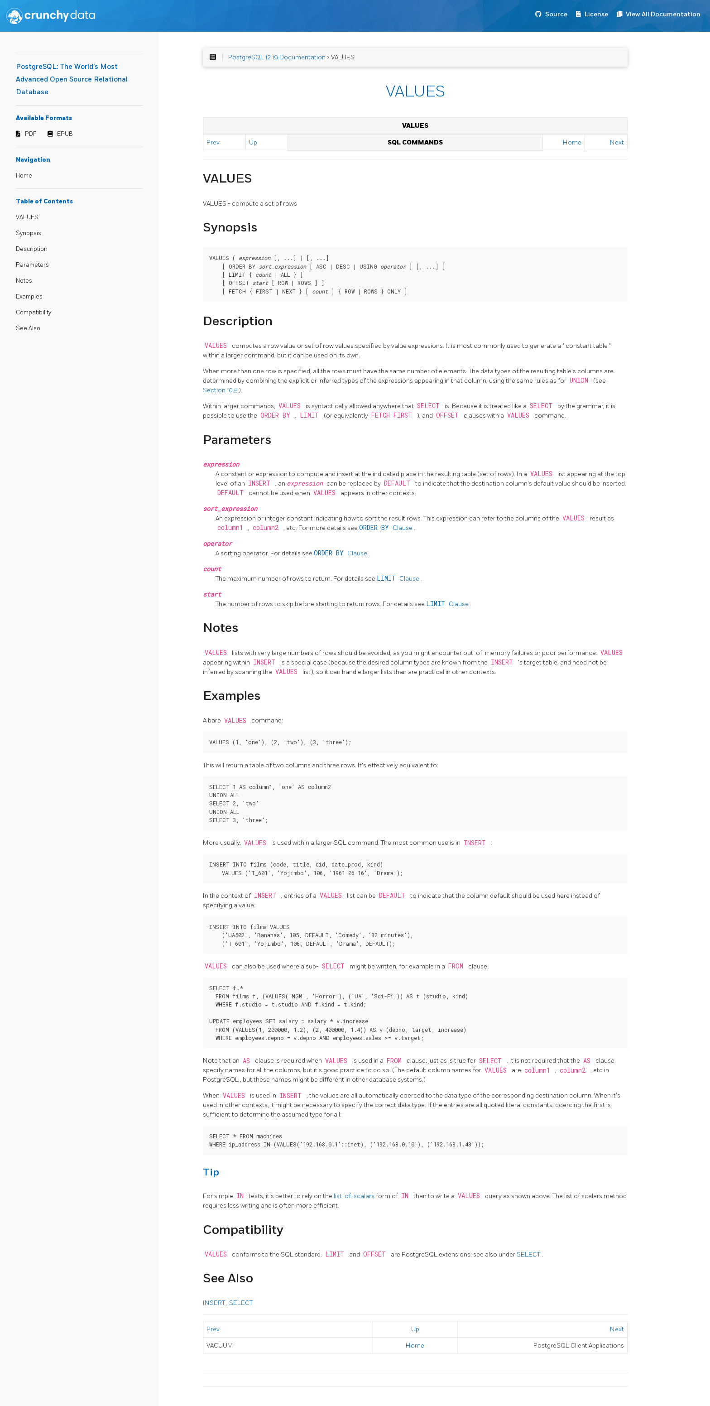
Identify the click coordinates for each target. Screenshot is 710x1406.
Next (617, 142)
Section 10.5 (221, 390)
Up (253, 142)
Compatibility (33, 312)
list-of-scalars (355, 1196)
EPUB (65, 134)
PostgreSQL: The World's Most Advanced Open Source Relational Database (72, 79)
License (596, 14)
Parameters (32, 265)
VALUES (27, 217)
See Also (28, 328)
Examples (29, 296)
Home (24, 175)
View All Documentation (663, 14)
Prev (213, 142)
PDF (31, 134)
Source (556, 14)
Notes (24, 280)
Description (32, 249)
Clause (386, 528)
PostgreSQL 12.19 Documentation (277, 57)
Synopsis (28, 233)
